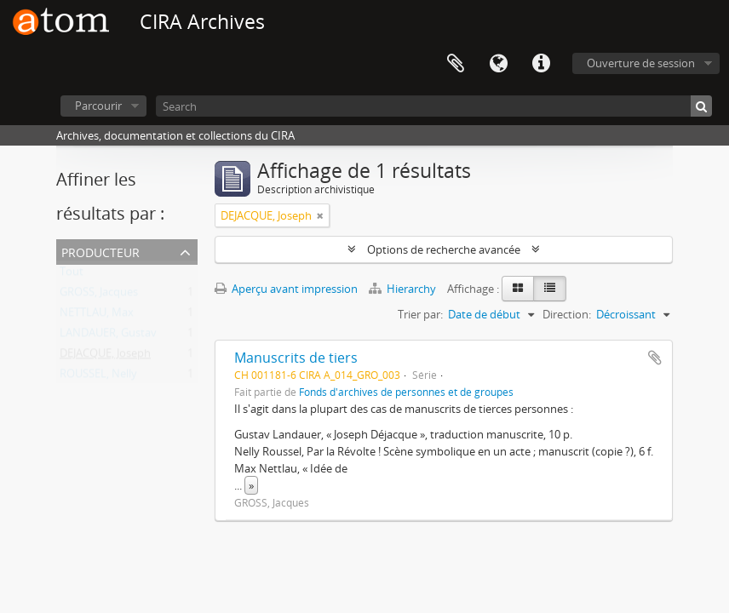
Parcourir (98, 105)
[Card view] (518, 288)
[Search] (434, 106)
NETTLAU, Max (97, 316)
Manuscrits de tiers (296, 357)
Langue (498, 64)
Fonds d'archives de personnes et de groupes (406, 391)
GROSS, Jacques (99, 295)
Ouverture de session (641, 63)
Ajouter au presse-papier (654, 357)
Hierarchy (404, 288)
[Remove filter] (320, 215)
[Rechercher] (701, 106)
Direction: (566, 314)
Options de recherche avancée (443, 249)
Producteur (100, 250)
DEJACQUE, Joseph (105, 356)
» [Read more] (251, 485)
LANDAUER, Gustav (108, 336)
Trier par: (420, 314)
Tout (71, 275)
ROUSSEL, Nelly (98, 377)
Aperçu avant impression (286, 288)
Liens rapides (540, 64)
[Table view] (549, 288)
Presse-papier (455, 64)
